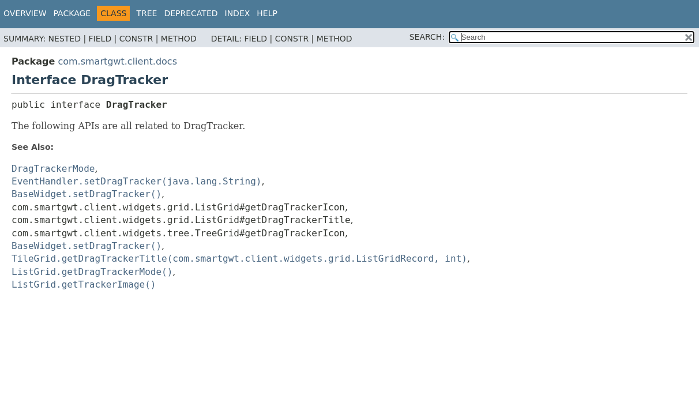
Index (237, 13)
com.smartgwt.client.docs (117, 61)
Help (267, 13)
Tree (146, 13)
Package (72, 13)
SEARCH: (427, 37)
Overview (25, 13)
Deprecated (190, 13)
